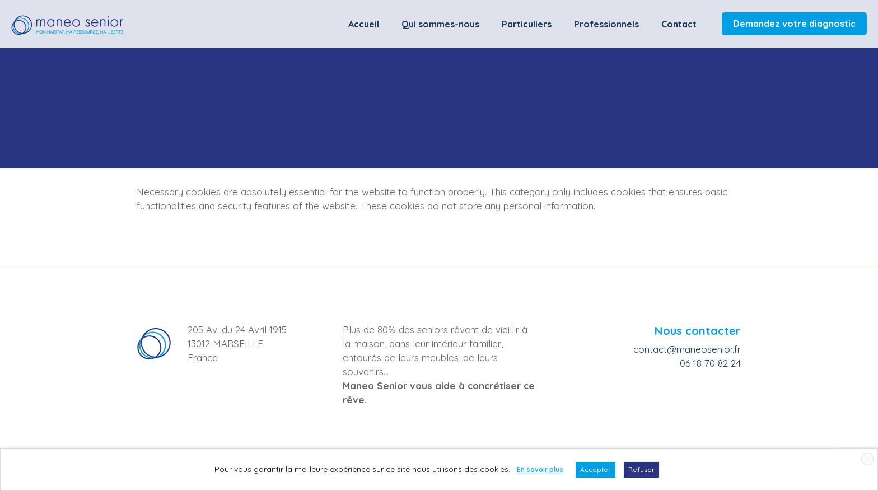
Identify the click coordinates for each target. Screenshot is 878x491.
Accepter (595, 469)
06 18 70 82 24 (710, 363)
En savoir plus (540, 469)
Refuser (641, 469)
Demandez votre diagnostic (794, 23)
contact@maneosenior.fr (687, 349)
